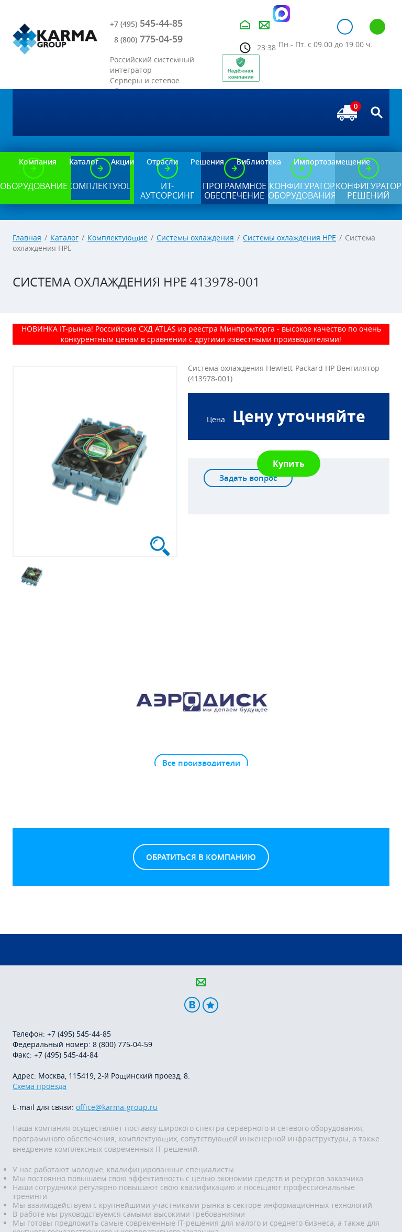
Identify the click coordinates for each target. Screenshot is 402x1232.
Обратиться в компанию (201, 857)
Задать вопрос (248, 477)
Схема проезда (39, 1086)
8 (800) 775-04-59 (122, 1044)
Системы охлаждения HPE (289, 238)
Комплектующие (117, 238)
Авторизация (345, 27)
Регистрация (377, 27)
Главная (27, 238)
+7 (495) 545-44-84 (66, 1055)
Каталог (64, 238)
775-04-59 (148, 38)
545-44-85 (146, 23)
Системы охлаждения (195, 238)
